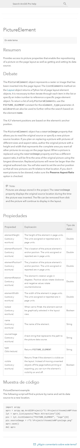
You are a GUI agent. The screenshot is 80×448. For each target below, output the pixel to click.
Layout (10, 89)
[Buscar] (64, 3)
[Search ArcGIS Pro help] (37, 3)
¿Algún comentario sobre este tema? (57, 442)
